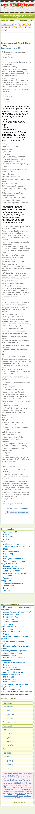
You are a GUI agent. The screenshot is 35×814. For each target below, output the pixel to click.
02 (23, 24)
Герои (4, 776)
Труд (17, 789)
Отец (23, 780)
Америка (28, 789)
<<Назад (8, 508)
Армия (13, 773)
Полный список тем (18, 802)
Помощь (14, 791)
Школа (9, 791)
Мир (10, 793)
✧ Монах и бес (7, 677)
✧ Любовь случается (10, 544)
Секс (21, 773)
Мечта (24, 791)
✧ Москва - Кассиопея (10, 551)
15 (6, 30)
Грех (30, 785)
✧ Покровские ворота (10, 631)
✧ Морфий (6, 549)
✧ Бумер (5, 610)
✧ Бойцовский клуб (9, 617)
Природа (7, 780)
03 (26, 24)
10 (19, 27)
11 (23, 27)
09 (16, 27)
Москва (30, 773)
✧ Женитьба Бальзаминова (13, 662)
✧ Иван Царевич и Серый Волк (14, 651)
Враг (16, 785)
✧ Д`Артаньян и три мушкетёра (14, 684)
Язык (9, 773)
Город (18, 780)
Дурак (29, 796)
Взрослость (27, 787)
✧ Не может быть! (9, 667)
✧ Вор (4, 556)
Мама (5, 773)
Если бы (13, 783)
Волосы (13, 789)
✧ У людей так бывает (11, 670)
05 (2, 27)
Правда (10, 775)
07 (9, 27)
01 (20, 24)
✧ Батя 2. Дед (7, 537)
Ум (23, 785)
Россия (14, 778)
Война (13, 780)
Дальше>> (25, 508)
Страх (31, 776)
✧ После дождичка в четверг (13, 568)
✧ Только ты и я (8, 578)
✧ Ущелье (5, 542)
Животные (28, 794)
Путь (27, 776)
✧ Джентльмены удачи (11, 687)
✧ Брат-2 (5, 665)
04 (30, 24)
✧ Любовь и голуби (9, 622)
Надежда (18, 797)
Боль (6, 796)
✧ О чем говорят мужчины (12, 641)
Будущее (20, 787)
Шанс (17, 773)
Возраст (15, 787)
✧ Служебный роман (10, 614)
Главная (4, 21)
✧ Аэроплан (6, 576)
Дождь (20, 785)
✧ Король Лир (7, 554)
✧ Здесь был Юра (9, 532)
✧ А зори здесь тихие (10, 571)
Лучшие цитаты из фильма (17, 512)
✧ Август (5, 539)
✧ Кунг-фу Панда (8, 679)
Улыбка (5, 794)
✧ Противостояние (9, 682)
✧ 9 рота (5, 634)
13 (29, 27)
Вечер (15, 794)
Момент (11, 796)
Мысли (26, 785)
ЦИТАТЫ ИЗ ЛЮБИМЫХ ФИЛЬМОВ (17, 5)
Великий (21, 796)
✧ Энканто (5, 590)
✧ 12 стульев (7, 624)
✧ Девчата (5, 643)
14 (2, 30)
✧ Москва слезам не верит (12, 627)
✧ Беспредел (7, 629)
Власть (6, 783)
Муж (17, 775)
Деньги (21, 782)
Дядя (25, 796)
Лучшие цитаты (7, 24)
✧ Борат (4, 588)
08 (12, 27)
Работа (18, 778)
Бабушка (19, 791)
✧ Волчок (5, 534)
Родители (11, 785)
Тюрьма (8, 778)
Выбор (5, 785)
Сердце (8, 787)
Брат (23, 789)
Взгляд (25, 773)
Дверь (5, 791)
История (22, 776)
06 (6, 27)
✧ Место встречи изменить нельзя (16, 607)
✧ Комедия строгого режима (13, 573)
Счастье (29, 778)
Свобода (24, 778)
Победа (28, 783)
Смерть (21, 793)
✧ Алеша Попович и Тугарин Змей (16, 612)
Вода (4, 778)
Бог (20, 789)
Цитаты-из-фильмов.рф (17, 3)
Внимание (7, 789)
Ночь (16, 796)
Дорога (28, 780)
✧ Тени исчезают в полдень (13, 561)
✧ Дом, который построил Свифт (15, 546)
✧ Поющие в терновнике (12, 559)
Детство (29, 791)
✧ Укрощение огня (9, 566)
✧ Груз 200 (6, 581)
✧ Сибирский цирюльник (12, 583)
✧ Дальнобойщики (9, 563)
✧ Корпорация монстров (11, 689)
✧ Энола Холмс (8, 585)
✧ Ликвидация (7, 619)
